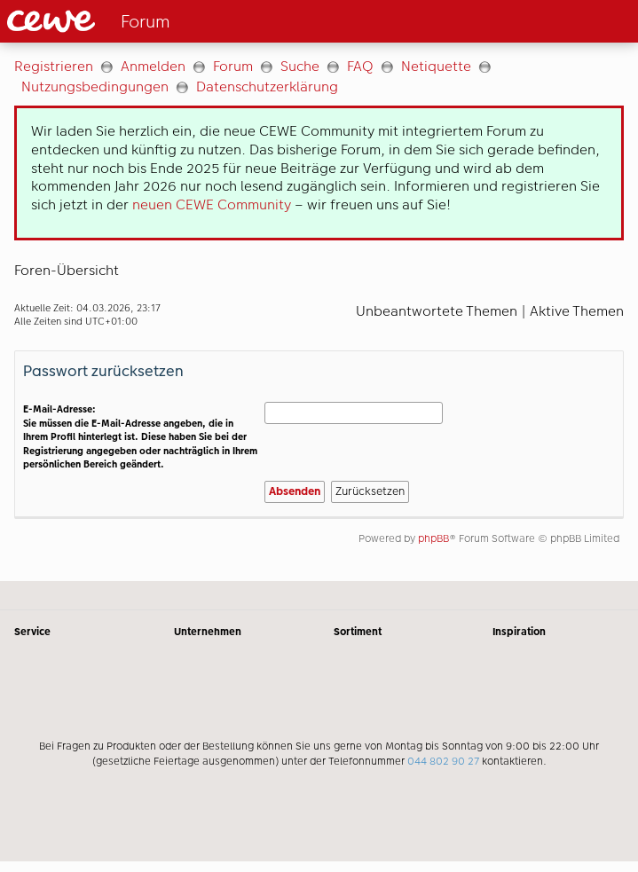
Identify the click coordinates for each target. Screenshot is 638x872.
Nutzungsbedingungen (95, 86)
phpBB (433, 538)
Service (32, 632)
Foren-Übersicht (66, 270)
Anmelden (153, 66)
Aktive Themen (577, 311)
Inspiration (519, 632)
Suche (299, 66)
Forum (233, 66)
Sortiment (358, 632)
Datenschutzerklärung (267, 86)
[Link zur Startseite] (151, 21)
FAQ (360, 66)
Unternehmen (207, 632)
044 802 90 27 (443, 761)
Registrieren (53, 66)
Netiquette (436, 66)
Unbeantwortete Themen (436, 311)
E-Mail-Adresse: (59, 409)
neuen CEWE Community (211, 204)
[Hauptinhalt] (319, 312)
